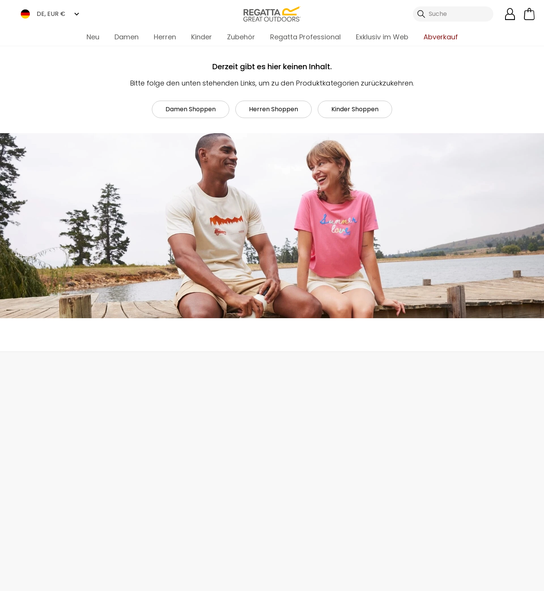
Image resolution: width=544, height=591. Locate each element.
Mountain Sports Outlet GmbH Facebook (101, 546)
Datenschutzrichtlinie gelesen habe (400, 580)
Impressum (277, 580)
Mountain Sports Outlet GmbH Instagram (132, 546)
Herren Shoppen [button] (273, 109)
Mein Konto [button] (148, 368)
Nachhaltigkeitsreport (218, 473)
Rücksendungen (42, 445)
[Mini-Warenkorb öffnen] (529, 14)
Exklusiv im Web (382, 37)
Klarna (281, 482)
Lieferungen (35, 433)
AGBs (321, 580)
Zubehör (241, 37)
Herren (165, 37)
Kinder (201, 37)
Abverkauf (440, 37)
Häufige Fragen (125, 436)
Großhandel (205, 449)
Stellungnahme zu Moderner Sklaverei (215, 490)
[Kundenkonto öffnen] (510, 14)
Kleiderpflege (291, 506)
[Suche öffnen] (453, 14)
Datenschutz (488, 478)
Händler (291, 368)
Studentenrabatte (299, 446)
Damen (126, 37)
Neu (93, 37)
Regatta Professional (305, 37)
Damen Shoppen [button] (190, 109)
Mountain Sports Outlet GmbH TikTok (116, 546)
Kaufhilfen (286, 494)
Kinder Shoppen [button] (355, 109)
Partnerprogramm (213, 461)
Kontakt (428, 368)
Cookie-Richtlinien (499, 580)
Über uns (200, 424)
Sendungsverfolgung (49, 457)
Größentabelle (293, 470)
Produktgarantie (296, 458)
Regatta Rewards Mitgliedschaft (297, 429)
